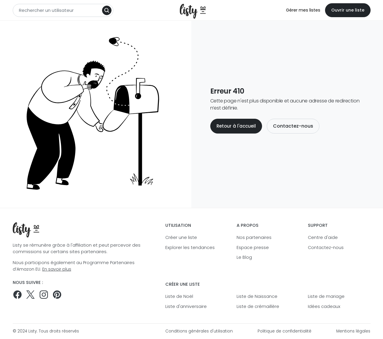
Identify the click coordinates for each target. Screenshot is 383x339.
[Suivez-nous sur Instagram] (44, 294)
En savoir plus (56, 269)
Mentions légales (353, 331)
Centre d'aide (323, 237)
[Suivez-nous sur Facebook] (17, 294)
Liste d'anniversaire (186, 306)
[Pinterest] (57, 294)
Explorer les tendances (190, 247)
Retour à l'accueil (236, 126)
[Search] (106, 10)
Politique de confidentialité (284, 331)
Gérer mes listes (303, 10)
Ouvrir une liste (347, 10)
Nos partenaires (254, 237)
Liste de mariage (326, 296)
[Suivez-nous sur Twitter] (30, 294)
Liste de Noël (179, 296)
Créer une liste (181, 237)
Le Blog (244, 257)
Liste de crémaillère (258, 306)
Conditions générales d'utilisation (199, 331)
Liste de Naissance (257, 296)
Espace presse (253, 247)
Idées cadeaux (324, 306)
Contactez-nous (293, 126)
